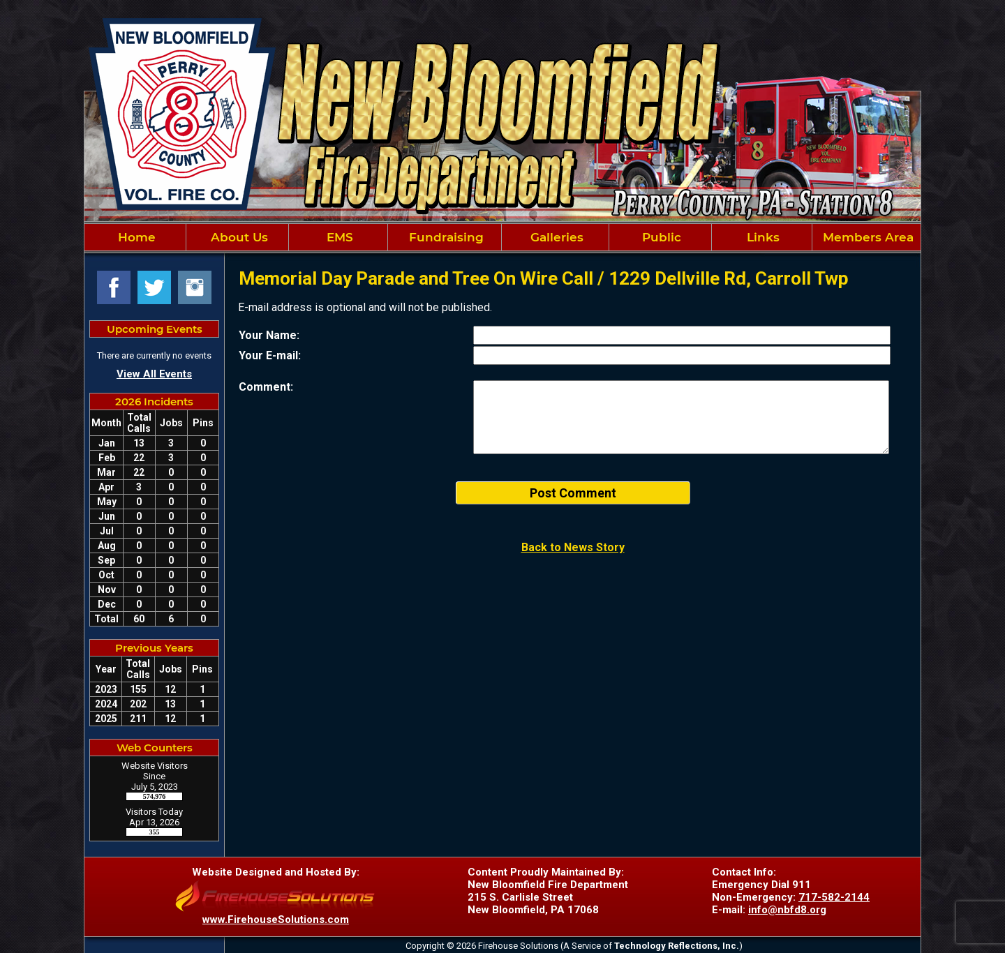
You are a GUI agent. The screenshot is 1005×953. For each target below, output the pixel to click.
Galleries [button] (555, 237)
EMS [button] (338, 237)
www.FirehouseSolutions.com (275, 919)
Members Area (866, 237)
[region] (502, 237)
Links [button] (761, 237)
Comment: (266, 386)
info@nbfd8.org (787, 909)
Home (135, 237)
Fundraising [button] (444, 237)
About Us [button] (237, 237)
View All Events (154, 374)
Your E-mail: (270, 355)
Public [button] (660, 237)
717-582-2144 (834, 897)
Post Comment (573, 493)
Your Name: (269, 335)
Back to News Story (573, 547)
